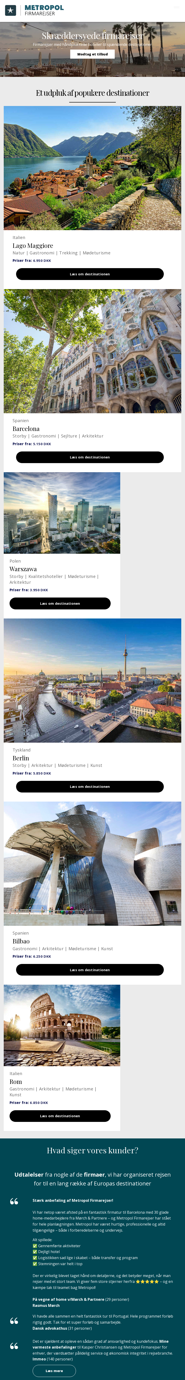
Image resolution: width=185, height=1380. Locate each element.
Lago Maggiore (33, 245)
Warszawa (23, 573)
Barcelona (26, 430)
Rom (16, 1091)
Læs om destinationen (90, 275)
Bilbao (21, 949)
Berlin (21, 764)
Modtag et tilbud (92, 54)
